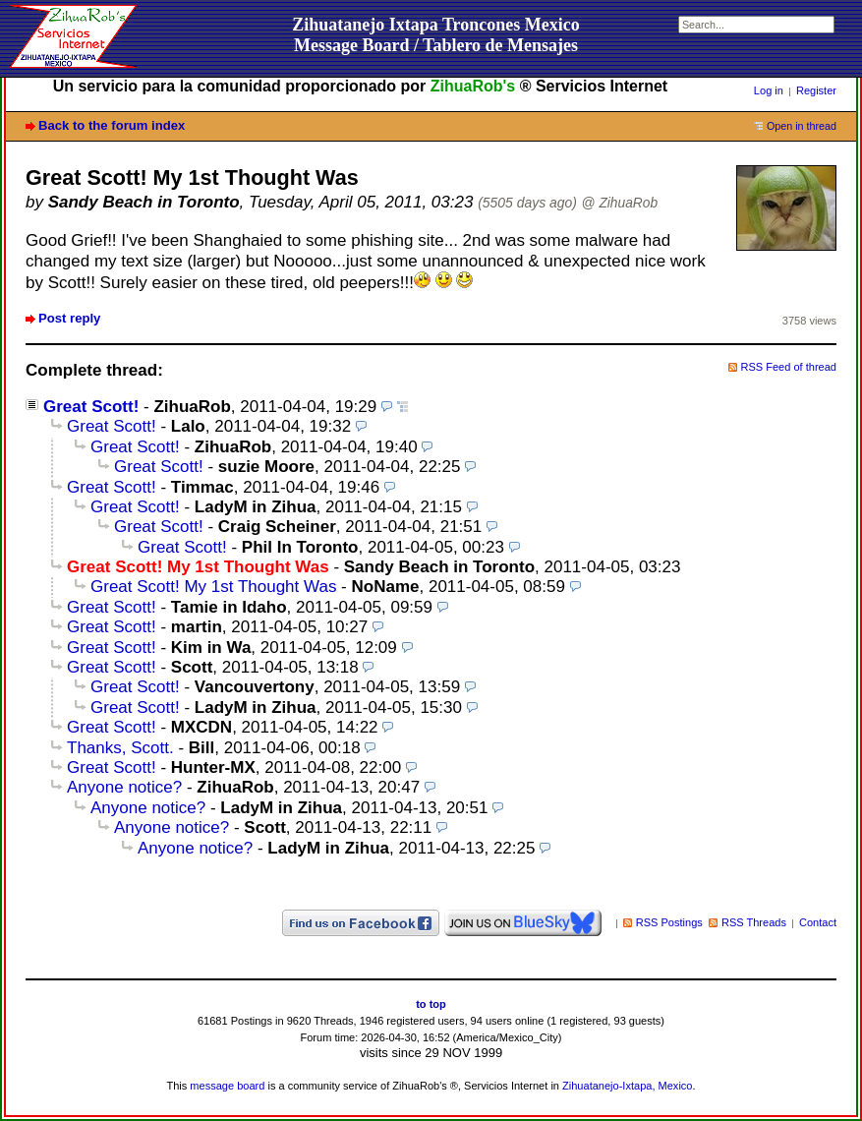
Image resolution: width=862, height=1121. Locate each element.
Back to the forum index (111, 125)
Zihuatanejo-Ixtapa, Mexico (627, 1086)
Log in (768, 90)
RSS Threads (753, 922)
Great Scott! (91, 406)
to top (431, 1004)
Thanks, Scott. (120, 747)
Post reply (69, 318)
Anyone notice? (124, 787)
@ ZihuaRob (620, 203)
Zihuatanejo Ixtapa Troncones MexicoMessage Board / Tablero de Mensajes (436, 35)
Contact (817, 922)
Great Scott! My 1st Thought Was (213, 586)
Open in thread (801, 126)
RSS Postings (669, 922)
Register (816, 90)
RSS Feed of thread (789, 367)
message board (227, 1086)
